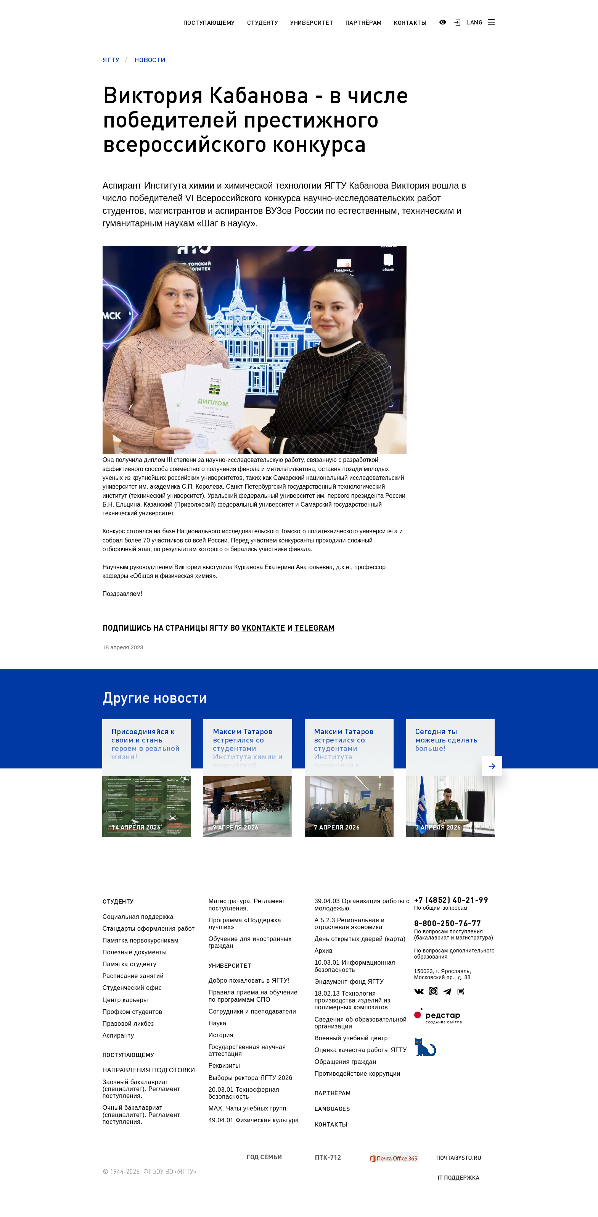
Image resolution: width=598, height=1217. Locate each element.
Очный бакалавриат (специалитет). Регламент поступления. (141, 1114)
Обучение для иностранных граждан (250, 942)
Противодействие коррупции (357, 1073)
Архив (324, 950)
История (221, 1035)
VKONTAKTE (263, 627)
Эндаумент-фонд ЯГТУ (349, 981)
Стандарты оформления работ (149, 928)
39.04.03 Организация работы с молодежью (362, 904)
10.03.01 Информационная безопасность (355, 966)
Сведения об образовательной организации (361, 1023)
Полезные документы (135, 952)
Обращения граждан (345, 1062)
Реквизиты (224, 1065)
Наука (218, 1023)
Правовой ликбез (128, 1023)
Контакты (410, 22)
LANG (474, 22)
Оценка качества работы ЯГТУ (361, 1050)
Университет (311, 22)
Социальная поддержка (138, 917)
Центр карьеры (125, 1000)
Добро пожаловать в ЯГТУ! (249, 980)
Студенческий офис (132, 988)
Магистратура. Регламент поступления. (247, 904)
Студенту (262, 22)
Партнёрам (364, 22)
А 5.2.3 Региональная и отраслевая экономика (350, 923)
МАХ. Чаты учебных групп (247, 1108)
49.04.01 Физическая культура (254, 1120)
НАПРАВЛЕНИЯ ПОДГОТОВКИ (149, 1070)
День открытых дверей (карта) (360, 939)
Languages (332, 1108)
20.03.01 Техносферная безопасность (244, 1093)
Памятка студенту (130, 964)
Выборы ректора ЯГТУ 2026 (251, 1078)
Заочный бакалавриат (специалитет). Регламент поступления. (141, 1089)
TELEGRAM (314, 627)
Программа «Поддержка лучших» (245, 923)
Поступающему (209, 22)
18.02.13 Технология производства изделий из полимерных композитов (353, 1000)
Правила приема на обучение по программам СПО (253, 995)
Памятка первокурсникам (140, 940)
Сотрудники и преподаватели (252, 1011)
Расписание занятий (133, 976)
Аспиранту (118, 1035)
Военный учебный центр (351, 1038)
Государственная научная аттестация (247, 1050)
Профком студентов (132, 1012)
